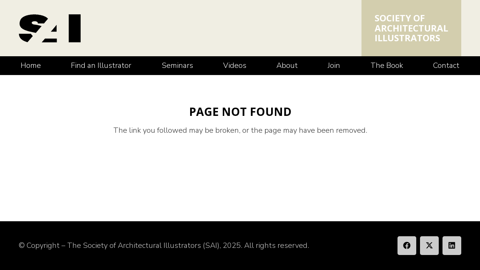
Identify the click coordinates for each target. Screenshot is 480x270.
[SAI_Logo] (50, 28)
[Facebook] (407, 245)
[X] (429, 245)
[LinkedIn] (451, 245)
